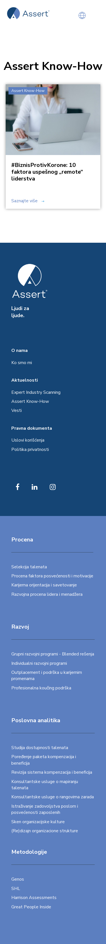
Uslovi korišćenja (27, 440)
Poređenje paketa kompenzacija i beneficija (43, 760)
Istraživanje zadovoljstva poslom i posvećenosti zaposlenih (44, 809)
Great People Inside (31, 907)
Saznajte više (27, 201)
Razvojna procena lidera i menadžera (47, 594)
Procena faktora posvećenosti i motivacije (52, 576)
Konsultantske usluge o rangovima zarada (52, 797)
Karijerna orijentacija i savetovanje (44, 585)
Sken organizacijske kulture (38, 822)
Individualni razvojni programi (39, 663)
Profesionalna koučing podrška (41, 688)
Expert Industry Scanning (35, 392)
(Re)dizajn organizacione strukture (44, 831)
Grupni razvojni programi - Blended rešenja (52, 654)
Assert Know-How (30, 401)
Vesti (16, 410)
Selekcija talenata (29, 567)
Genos (17, 879)
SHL (15, 888)
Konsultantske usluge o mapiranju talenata (44, 785)
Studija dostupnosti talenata (39, 748)
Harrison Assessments (34, 897)
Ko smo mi (21, 363)
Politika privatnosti (30, 449)
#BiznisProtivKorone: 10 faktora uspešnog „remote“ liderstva (47, 171)
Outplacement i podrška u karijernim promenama (46, 675)
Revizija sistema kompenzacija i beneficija (51, 772)
